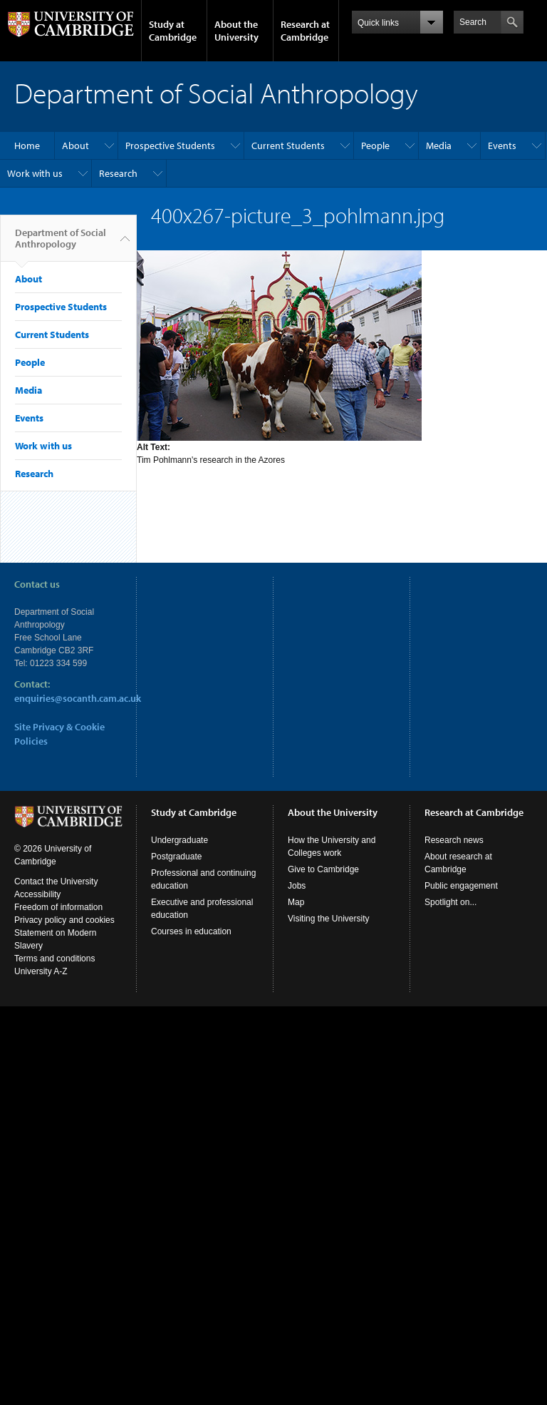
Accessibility (37, 894)
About (75, 145)
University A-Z (41, 971)
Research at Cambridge (305, 31)
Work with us (35, 173)
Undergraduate (179, 840)
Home (27, 145)
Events (502, 145)
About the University (236, 31)
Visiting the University (329, 919)
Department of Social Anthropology (60, 244)
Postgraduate (176, 857)
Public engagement (461, 886)
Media (439, 145)
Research (118, 173)
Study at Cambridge (173, 31)
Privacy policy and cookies (64, 920)
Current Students (288, 145)
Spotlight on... (450, 902)
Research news (454, 840)
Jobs (297, 886)
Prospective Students (170, 145)
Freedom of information (58, 907)
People (375, 145)
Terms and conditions (54, 959)
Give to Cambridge (323, 869)
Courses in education (191, 931)
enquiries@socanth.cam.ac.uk (77, 698)
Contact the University (56, 882)
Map (296, 902)
